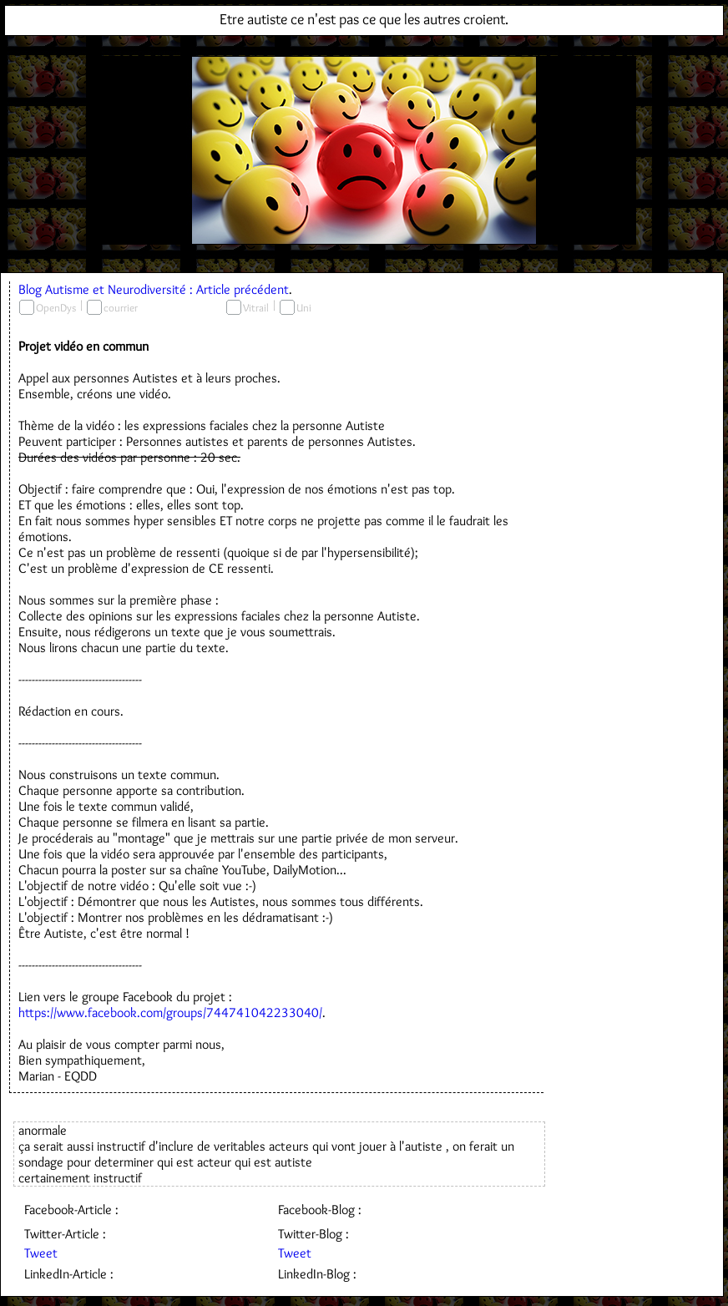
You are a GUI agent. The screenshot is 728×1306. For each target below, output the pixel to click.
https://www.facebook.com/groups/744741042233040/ (170, 1012)
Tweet (41, 1253)
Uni (303, 307)
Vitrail (256, 307)
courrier (121, 307)
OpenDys (56, 307)
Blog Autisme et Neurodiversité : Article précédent (153, 289)
